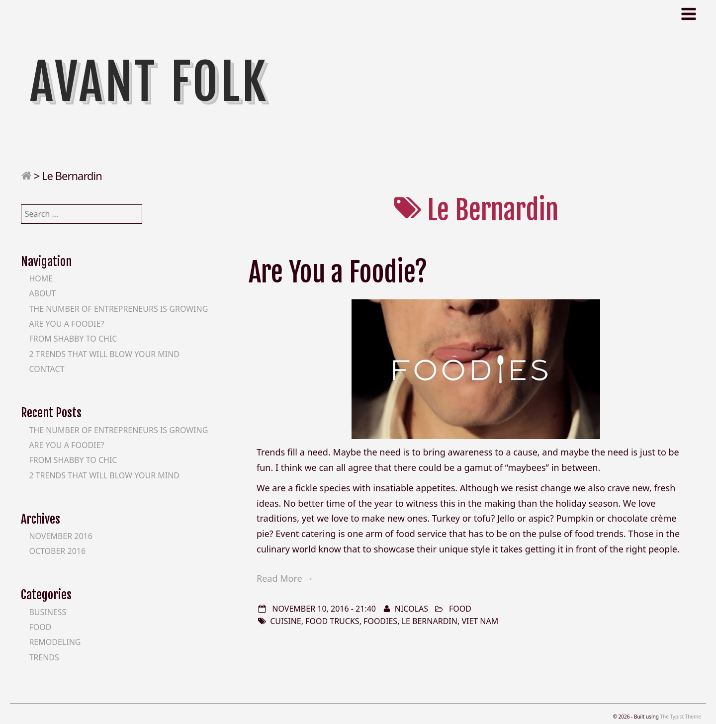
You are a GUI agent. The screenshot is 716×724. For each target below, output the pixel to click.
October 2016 (57, 550)
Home (41, 278)
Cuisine (285, 621)
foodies (380, 621)
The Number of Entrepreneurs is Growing (118, 308)
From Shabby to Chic (73, 338)
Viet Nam (479, 621)
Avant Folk (149, 82)
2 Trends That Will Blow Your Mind (104, 354)
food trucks (332, 621)
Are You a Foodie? (338, 272)
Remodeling (55, 641)
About (42, 293)
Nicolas (411, 608)
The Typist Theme (680, 716)
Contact (46, 368)
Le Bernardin (429, 621)
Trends (44, 657)
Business (47, 612)
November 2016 (60, 536)
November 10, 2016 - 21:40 (324, 608)
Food (460, 608)
